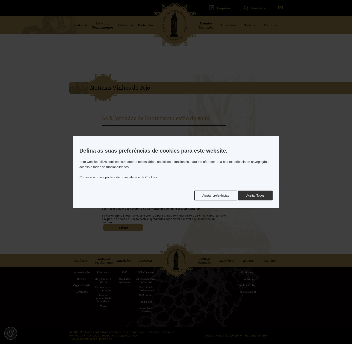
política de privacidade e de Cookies (131, 177)
